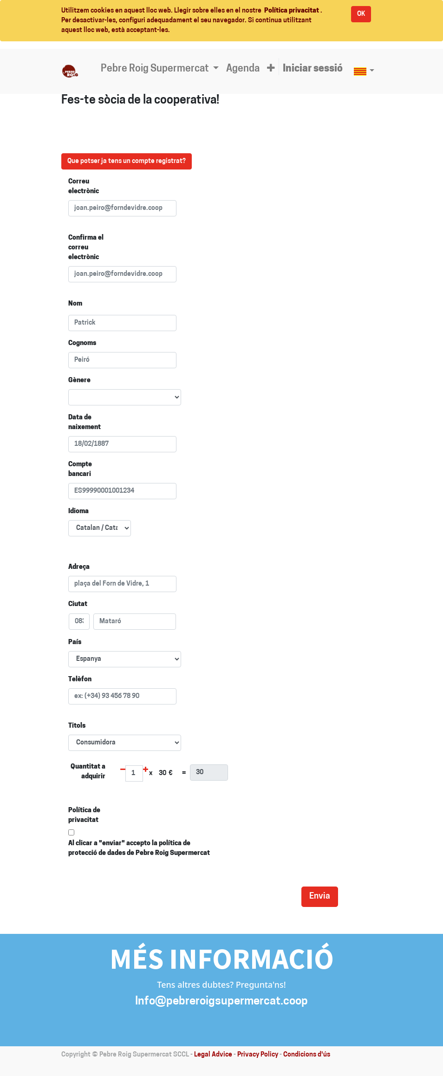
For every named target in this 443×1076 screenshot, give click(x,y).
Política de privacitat (84, 815)
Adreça (79, 567)
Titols (76, 726)
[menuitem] (242, 69)
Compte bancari (80, 469)
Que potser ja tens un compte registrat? (126, 161)
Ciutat (77, 604)
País (74, 642)
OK (361, 14)
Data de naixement (84, 422)
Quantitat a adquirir (88, 771)
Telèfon (79, 679)
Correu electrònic (83, 186)
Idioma (78, 511)
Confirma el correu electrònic (86, 248)
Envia (319, 896)
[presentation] (222, 895)
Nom (75, 303)
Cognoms (82, 343)
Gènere (79, 380)
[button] (271, 69)
